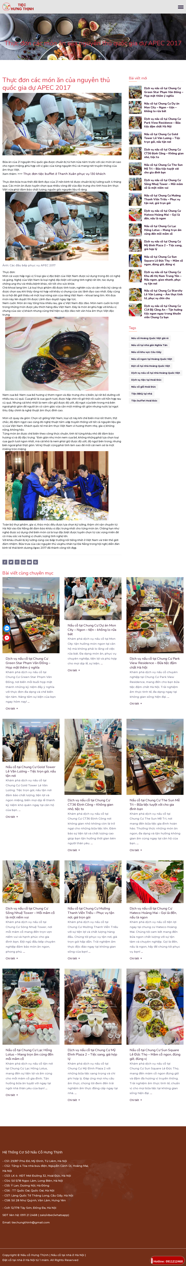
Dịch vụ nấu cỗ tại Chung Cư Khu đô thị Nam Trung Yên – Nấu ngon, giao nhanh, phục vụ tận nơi (163, 277)
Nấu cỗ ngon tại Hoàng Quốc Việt (151, 359)
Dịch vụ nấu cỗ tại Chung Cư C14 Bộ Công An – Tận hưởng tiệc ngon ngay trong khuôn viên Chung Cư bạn (163, 312)
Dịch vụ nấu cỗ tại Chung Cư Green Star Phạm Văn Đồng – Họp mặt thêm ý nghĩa (163, 92)
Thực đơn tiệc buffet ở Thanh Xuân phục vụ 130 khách (64, 174)
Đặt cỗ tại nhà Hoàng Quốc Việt (150, 366)
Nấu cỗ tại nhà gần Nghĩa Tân (149, 345)
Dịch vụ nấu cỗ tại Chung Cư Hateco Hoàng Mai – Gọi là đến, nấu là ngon (162, 214)
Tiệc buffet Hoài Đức (144, 400)
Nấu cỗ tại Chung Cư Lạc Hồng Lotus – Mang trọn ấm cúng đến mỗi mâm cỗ (163, 230)
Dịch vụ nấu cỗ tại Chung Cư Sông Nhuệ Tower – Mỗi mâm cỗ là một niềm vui (163, 184)
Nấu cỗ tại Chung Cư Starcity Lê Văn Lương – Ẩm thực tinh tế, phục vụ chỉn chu (163, 294)
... (29, 701)
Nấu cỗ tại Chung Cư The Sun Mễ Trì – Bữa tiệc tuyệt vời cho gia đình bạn (163, 169)
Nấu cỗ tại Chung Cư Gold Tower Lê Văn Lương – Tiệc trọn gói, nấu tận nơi (162, 138)
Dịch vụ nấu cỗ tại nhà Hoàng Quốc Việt (155, 373)
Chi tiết (12, 708)
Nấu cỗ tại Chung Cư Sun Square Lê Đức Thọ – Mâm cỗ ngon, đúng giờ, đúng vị (163, 260)
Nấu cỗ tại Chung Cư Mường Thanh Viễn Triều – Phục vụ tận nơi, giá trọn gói (162, 199)
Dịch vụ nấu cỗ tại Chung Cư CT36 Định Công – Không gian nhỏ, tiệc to (162, 153)
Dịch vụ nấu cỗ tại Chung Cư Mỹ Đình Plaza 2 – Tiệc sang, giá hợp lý (163, 245)
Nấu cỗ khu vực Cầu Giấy (146, 352)
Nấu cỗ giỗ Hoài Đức (143, 386)
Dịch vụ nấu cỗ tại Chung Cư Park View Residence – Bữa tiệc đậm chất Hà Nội (162, 123)
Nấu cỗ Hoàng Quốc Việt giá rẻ (150, 338)
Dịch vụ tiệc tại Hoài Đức (146, 380)
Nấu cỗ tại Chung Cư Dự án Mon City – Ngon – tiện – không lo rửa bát (162, 107)
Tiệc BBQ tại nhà (141, 393)
